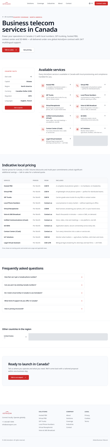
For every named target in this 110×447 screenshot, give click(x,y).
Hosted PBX (8, 186)
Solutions (30, 3)
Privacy (87, 415)
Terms (87, 421)
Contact (69, 3)
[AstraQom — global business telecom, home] (6, 3)
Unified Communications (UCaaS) (16, 220)
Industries (51, 3)
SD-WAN (7, 226)
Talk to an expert (18, 377)
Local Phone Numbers (12, 203)
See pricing (27, 50)
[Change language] (91, 3)
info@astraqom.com (9, 425)
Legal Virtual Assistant (12, 243)
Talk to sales (11, 50)
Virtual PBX (8, 192)
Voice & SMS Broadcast (12, 214)
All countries (7, 17)
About (60, 3)
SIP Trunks (8, 197)
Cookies (87, 418)
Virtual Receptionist (11, 209)
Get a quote (18, 108)
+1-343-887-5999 (8, 422)
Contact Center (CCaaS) (12, 231)
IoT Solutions (9, 237)
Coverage (40, 3)
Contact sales (101, 3)
